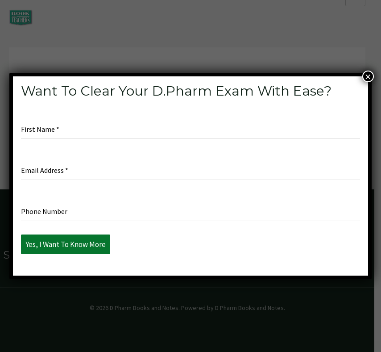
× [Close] (368, 76)
